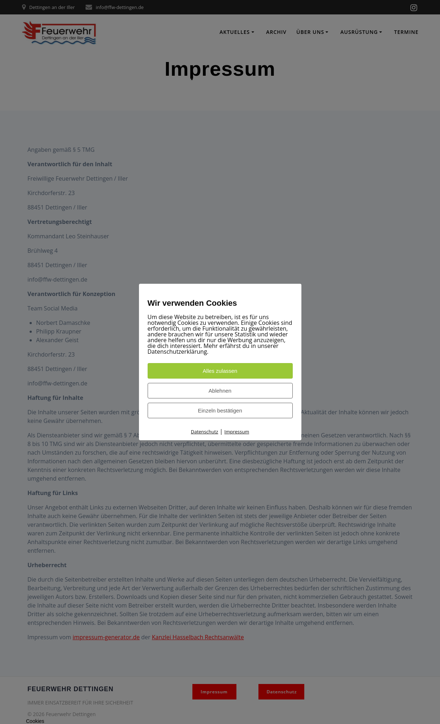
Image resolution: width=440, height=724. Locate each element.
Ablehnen (220, 391)
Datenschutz (204, 431)
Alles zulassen (220, 371)
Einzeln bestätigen (220, 410)
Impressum (237, 431)
